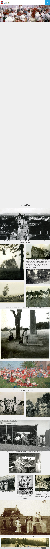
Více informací (38, 547)
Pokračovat (44, 547)
